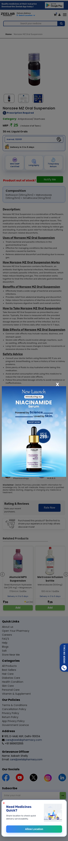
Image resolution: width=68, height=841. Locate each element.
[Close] (57, 384)
